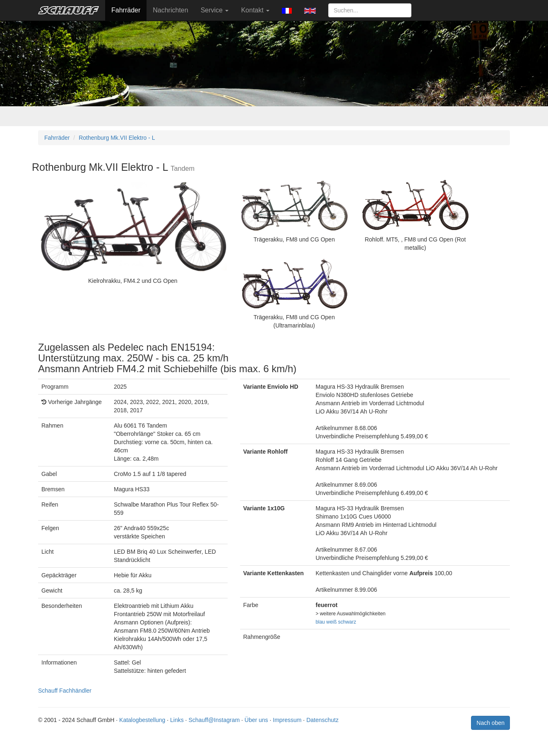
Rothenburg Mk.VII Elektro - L (117, 137)
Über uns (256, 720)
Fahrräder (125, 10)
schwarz (347, 622)
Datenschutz (322, 720)
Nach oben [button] (490, 723)
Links (177, 720)
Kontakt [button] (255, 10)
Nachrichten (170, 10)
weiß (331, 622)
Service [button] (215, 10)
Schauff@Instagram (214, 720)
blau (320, 622)
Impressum (287, 720)
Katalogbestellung (142, 720)
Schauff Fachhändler (64, 690)
